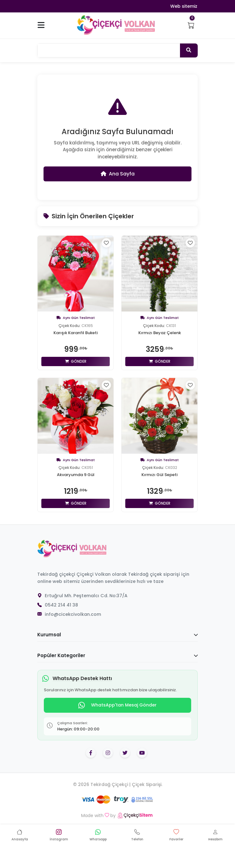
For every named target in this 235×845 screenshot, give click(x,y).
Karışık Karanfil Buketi (75, 333)
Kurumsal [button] (117, 634)
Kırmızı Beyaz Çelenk (159, 333)
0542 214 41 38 (61, 605)
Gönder (75, 361)
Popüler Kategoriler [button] (117, 655)
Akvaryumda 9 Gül (75, 475)
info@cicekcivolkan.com (73, 614)
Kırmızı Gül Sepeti (159, 475)
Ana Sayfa (118, 173)
